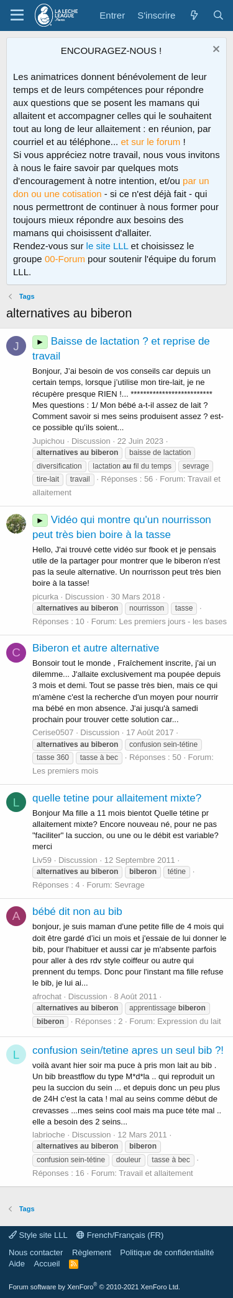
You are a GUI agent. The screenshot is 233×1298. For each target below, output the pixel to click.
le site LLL (107, 246)
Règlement (91, 1252)
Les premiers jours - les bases (173, 621)
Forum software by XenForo (94, 1287)
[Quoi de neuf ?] (193, 15)
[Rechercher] (218, 15)
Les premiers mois (65, 770)
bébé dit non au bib (77, 911)
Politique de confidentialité (167, 1252)
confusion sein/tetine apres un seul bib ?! (128, 1050)
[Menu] (17, 15)
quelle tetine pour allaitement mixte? (116, 798)
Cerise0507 (53, 732)
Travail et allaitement (156, 1173)
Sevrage (129, 885)
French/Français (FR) (119, 1235)
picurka (45, 596)
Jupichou (48, 441)
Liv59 (42, 860)
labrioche (48, 1134)
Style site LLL (38, 1235)
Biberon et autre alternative (95, 648)
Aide (17, 1263)
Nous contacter (36, 1252)
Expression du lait (189, 1021)
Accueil (47, 1263)
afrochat (47, 996)
